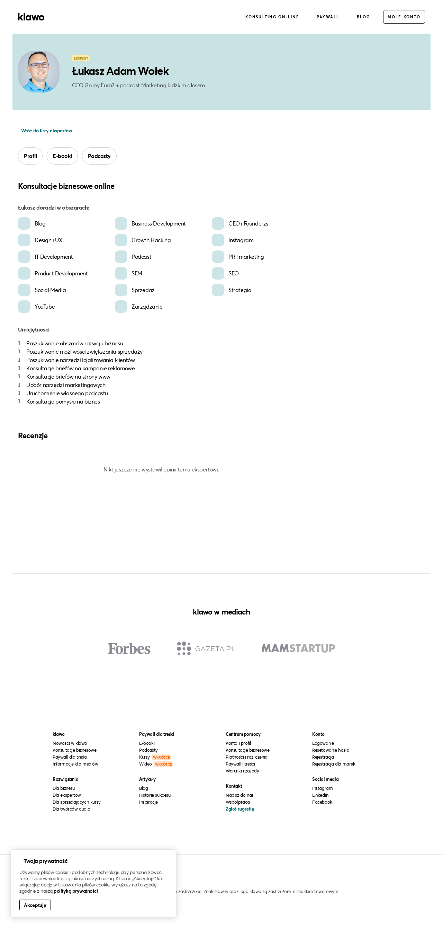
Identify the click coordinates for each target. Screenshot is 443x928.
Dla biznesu (64, 788)
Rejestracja (323, 757)
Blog (363, 16)
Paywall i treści (240, 764)
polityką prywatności (76, 890)
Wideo (156, 764)
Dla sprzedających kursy (77, 802)
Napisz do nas (240, 795)
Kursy (155, 757)
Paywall (328, 16)
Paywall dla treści (70, 757)
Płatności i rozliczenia (247, 757)
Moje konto (404, 16)
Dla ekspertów (67, 795)
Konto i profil (238, 743)
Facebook (322, 802)
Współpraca (238, 802)
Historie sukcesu (155, 795)
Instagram (322, 788)
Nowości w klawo (70, 743)
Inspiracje (148, 802)
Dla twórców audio (71, 809)
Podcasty (99, 155)
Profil (30, 155)
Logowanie (323, 743)
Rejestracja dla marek (333, 764)
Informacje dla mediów (75, 764)
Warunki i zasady (242, 771)
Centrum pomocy (243, 734)
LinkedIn (320, 795)
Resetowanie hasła (330, 750)
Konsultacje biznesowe (75, 750)
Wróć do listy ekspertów (46, 130)
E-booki (62, 155)
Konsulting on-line (272, 16)
